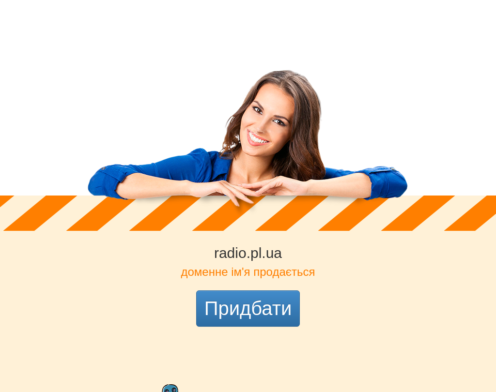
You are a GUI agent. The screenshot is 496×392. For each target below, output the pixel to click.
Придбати (248, 308)
